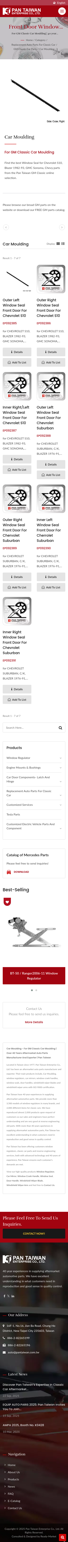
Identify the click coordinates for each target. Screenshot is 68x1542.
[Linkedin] (13, 1296)
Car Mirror (12, 1176)
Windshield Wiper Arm (17, 1185)
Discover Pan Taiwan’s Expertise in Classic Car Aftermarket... (33, 1387)
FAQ (10, 1493)
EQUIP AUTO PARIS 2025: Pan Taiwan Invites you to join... (34, 1407)
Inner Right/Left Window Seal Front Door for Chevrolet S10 (16, 415)
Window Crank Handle (28, 1176)
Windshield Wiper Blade (31, 1180)
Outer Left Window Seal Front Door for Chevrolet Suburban (49, 418)
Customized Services (20, 804)
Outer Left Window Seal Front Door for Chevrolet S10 (15, 308)
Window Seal (46, 1176)
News (11, 1486)
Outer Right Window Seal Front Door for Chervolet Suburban (15, 530)
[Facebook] (4, 1296)
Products (13, 1479)
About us (14, 1472)
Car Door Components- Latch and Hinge (28, 779)
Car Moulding (46, 48)
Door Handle (13, 1180)
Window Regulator (18, 757)
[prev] (6, 227)
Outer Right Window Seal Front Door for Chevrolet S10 (49, 308)
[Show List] (63, 243)
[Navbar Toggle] (62, 11)
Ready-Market (48, 1536)
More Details (34, 1022)
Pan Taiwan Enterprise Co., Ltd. (43, 1528)
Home (29, 40)
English (61, 2)
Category (40, 40)
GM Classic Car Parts (25, 48)
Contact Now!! (34, 1233)
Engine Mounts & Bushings (24, 767)
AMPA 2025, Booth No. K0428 (23, 1425)
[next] (62, 227)
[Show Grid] (58, 243)
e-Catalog (14, 1500)
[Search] (29, 727)
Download (18, 872)
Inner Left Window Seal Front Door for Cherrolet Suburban (49, 530)
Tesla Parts (13, 814)
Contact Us (49, 1185)
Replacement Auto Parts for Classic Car (33, 44)
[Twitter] (8, 1296)
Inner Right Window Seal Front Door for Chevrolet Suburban (15, 642)
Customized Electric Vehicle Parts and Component (31, 826)
